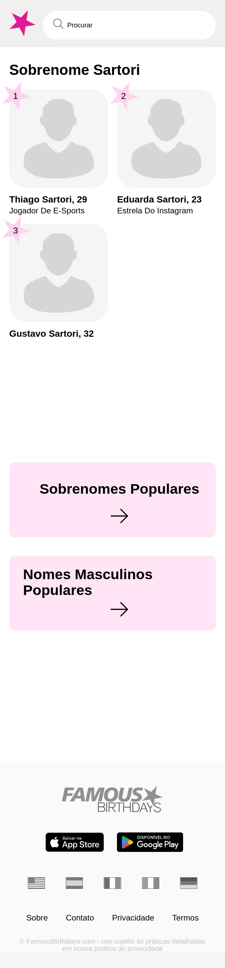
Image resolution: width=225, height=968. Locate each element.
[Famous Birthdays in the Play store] (150, 842)
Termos (185, 917)
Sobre (37, 917)
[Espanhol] (74, 883)
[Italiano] (150, 883)
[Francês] (112, 883)
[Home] (112, 799)
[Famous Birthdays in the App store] (75, 842)
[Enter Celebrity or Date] (129, 25)
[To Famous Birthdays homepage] (21, 23)
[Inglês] (36, 883)
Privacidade (133, 917)
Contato (80, 917)
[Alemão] (188, 883)
